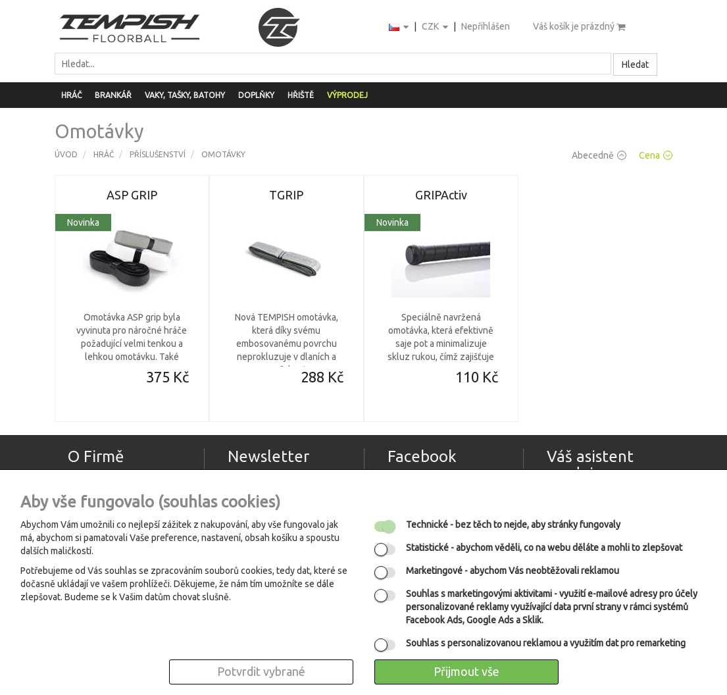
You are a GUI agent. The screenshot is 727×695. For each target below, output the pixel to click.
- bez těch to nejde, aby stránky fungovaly (513, 524)
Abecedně (599, 155)
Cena (655, 155)
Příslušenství (158, 154)
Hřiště (301, 95)
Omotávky (223, 154)
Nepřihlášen (485, 26)
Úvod (66, 154)
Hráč (71, 95)
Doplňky (256, 95)
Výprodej (347, 95)
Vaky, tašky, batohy (185, 95)
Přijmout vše (466, 671)
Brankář (113, 95)
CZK (436, 27)
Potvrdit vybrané (261, 671)
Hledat (635, 64)
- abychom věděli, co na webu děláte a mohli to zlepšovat (544, 547)
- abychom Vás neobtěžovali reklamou (512, 570)
